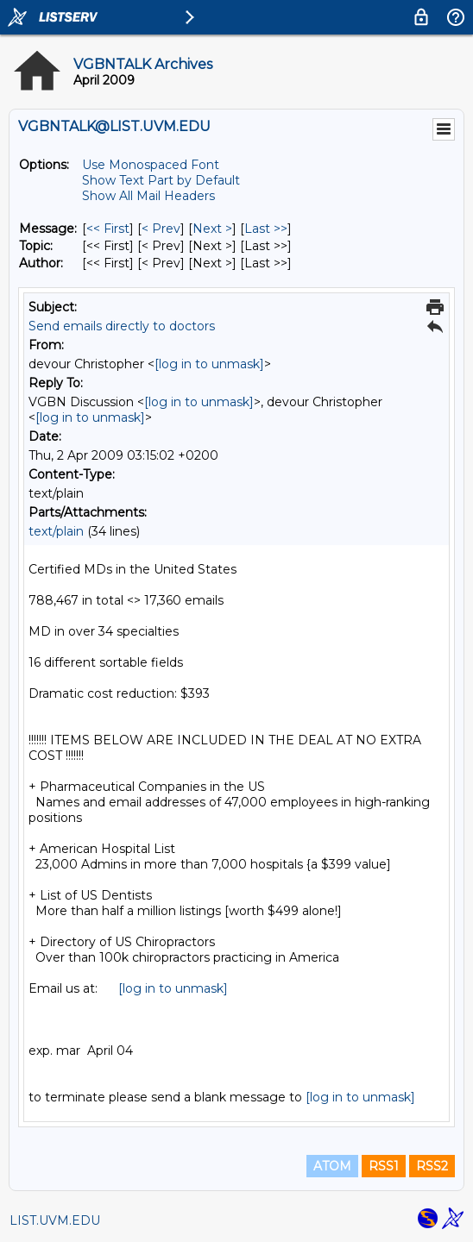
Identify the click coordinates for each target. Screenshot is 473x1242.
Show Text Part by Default (161, 180)
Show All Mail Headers (148, 196)
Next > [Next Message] (212, 228)
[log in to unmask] (209, 364)
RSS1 (384, 1166)
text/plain (56, 531)
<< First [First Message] (107, 228)
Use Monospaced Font (150, 164)
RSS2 (432, 1166)
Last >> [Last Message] (265, 228)
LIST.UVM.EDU (54, 1220)
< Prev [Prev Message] (161, 228)
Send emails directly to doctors (121, 326)
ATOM (332, 1166)
